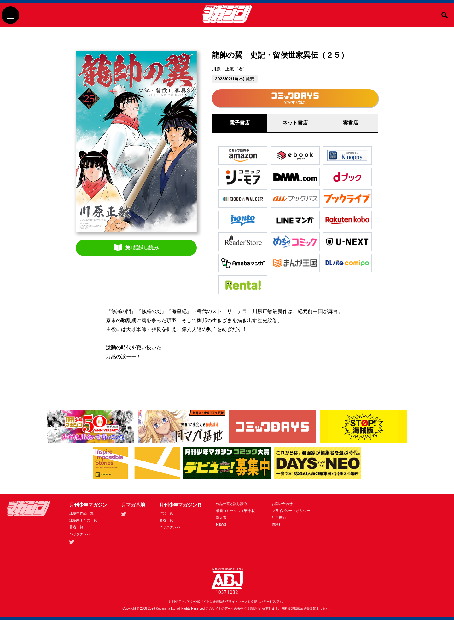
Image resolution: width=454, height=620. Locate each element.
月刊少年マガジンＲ (180, 504)
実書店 (350, 122)
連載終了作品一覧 (83, 520)
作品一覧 (166, 513)
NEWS (221, 524)
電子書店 (240, 122)
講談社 (277, 524)
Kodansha (163, 608)
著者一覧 (76, 527)
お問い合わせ (282, 504)
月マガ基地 (133, 504)
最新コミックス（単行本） (237, 511)
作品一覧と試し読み (231, 504)
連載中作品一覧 (81, 513)
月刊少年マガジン (88, 504)
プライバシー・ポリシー (291, 511)
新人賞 (221, 517)
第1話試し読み (136, 247)
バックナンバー (81, 534)
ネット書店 (295, 122)
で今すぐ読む (295, 98)
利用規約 (279, 517)
